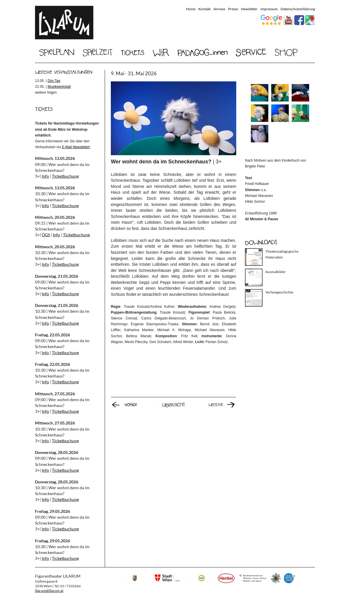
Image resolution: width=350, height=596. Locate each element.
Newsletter (249, 9)
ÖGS (46, 234)
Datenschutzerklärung (298, 9)
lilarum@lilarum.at (49, 590)
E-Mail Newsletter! (76, 147)
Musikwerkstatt (59, 87)
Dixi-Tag (54, 81)
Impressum (269, 9)
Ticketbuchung (65, 176)
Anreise (219, 9)
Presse (233, 9)
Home (190, 9)
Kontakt (204, 9)
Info (45, 176)
